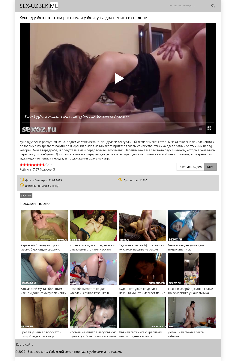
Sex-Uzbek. (39, 6)
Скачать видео (196, 167)
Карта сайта (24, 344)
